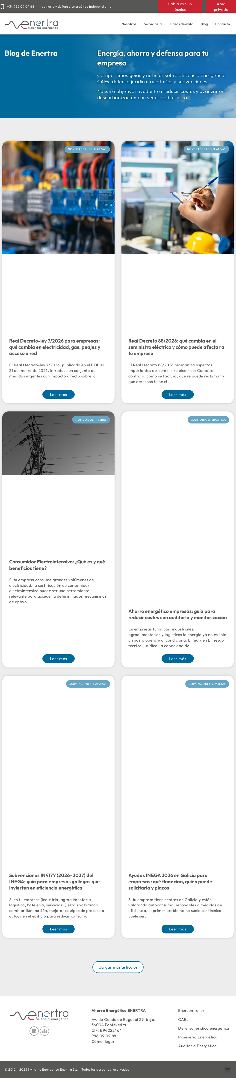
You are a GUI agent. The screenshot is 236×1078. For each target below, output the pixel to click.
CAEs (183, 1019)
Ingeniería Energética (198, 1037)
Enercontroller (191, 1010)
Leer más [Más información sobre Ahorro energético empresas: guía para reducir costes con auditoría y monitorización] (177, 658)
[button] (118, 967)
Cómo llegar (103, 1041)
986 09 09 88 (103, 1035)
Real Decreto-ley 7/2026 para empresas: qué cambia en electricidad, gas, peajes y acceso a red (54, 347)
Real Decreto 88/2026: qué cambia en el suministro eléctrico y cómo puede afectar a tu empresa (176, 347)
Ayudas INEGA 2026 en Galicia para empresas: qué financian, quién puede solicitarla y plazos (170, 881)
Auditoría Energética (197, 1045)
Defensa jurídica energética (203, 1028)
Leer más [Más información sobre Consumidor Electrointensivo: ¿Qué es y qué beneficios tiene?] (58, 658)
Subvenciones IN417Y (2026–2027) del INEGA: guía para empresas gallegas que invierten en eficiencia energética (54, 881)
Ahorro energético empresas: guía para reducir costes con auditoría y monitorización (177, 614)
